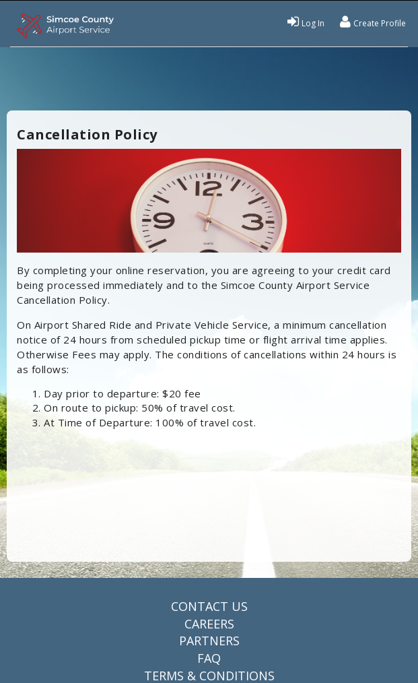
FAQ (209, 658)
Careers (209, 624)
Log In (305, 22)
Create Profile (373, 22)
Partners (209, 640)
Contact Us (209, 606)
